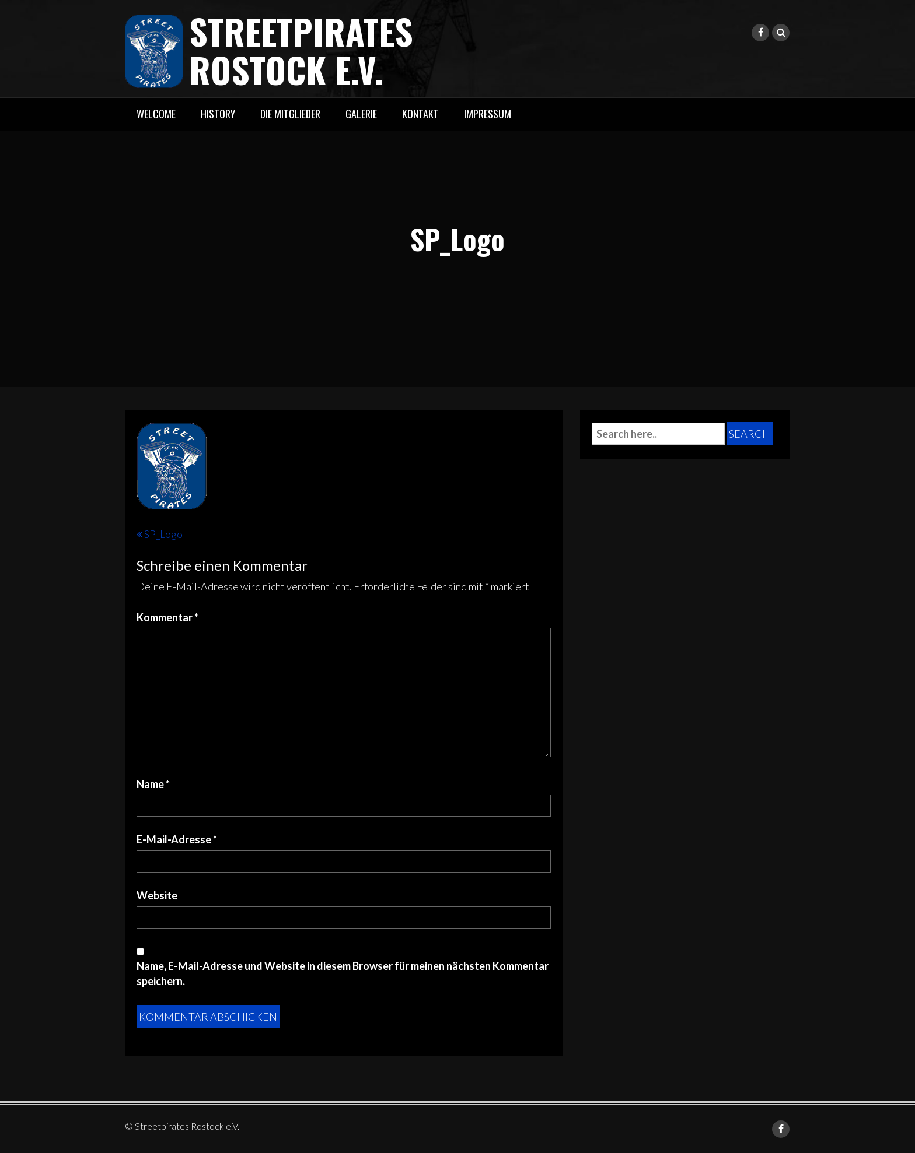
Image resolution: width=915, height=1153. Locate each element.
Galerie (361, 113)
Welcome (156, 113)
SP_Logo (163, 534)
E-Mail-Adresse (177, 839)
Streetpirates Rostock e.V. (301, 50)
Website (157, 895)
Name (153, 784)
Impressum (487, 113)
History (218, 113)
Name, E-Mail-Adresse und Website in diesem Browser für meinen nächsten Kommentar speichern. (343, 973)
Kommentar (167, 617)
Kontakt (420, 113)
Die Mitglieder (290, 113)
